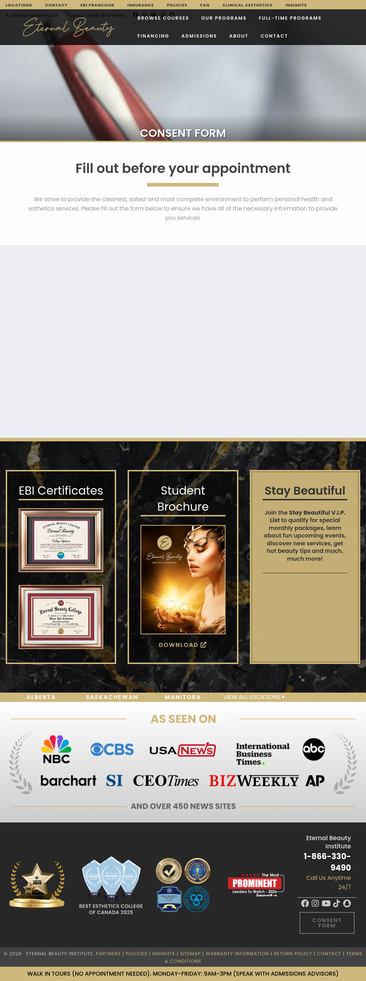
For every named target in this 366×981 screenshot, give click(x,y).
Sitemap (190, 954)
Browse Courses (107, 18)
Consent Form (327, 923)
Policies (177, 5)
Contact (56, 5)
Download (183, 645)
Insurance (141, 5)
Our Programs (167, 18)
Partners (108, 954)
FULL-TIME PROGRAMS (233, 18)
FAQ (204, 5)
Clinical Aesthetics (248, 5)
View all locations (253, 697)
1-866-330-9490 (327, 862)
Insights (296, 5)
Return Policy (293, 954)
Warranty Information (237, 954)
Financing (293, 18)
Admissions (99, 36)
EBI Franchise (97, 5)
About (138, 36)
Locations (19, 5)
